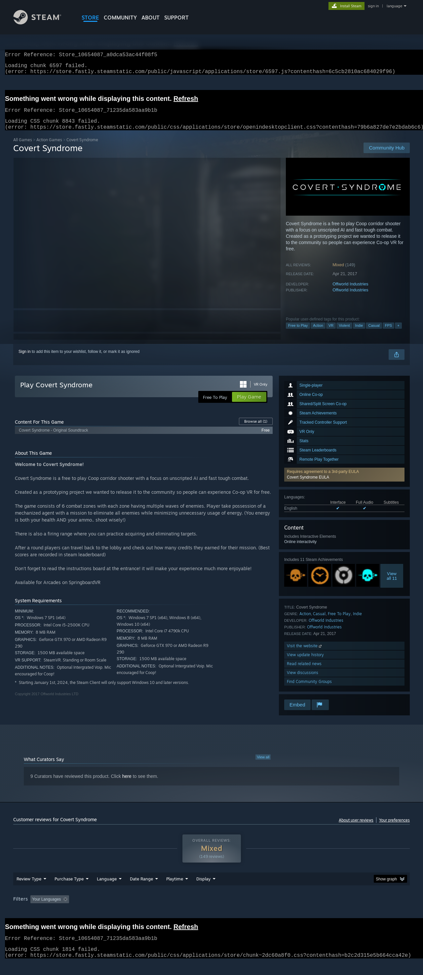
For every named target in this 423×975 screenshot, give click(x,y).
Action (318, 333)
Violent (344, 333)
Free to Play (298, 333)
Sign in (25, 359)
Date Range (141, 891)
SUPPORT (176, 17)
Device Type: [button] (352, 912)
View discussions (302, 680)
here (127, 784)
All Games (22, 147)
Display (203, 891)
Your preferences (394, 828)
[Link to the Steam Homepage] (42, 22)
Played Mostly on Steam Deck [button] (211, 912)
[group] (211, 912)
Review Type (29, 891)
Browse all (255, 429)
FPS (388, 333)
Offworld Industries (350, 291)
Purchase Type (69, 891)
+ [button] (398, 333)
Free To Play (339, 621)
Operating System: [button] (267, 912)
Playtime (174, 891)
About (150, 17)
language (394, 6)
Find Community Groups (309, 689)
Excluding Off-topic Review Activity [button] (113, 912)
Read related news (304, 671)
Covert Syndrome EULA (308, 485)
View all (263, 765)
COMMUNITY (120, 17)
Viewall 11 (392, 584)
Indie (359, 333)
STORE (90, 17)
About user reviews (356, 828)
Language (107, 891)
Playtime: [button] (164, 912)
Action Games (49, 147)
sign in (373, 6)
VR (330, 333)
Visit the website (305, 653)
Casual (373, 333)
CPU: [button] (301, 912)
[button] (344, 482)
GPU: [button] (323, 912)
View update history (305, 662)
